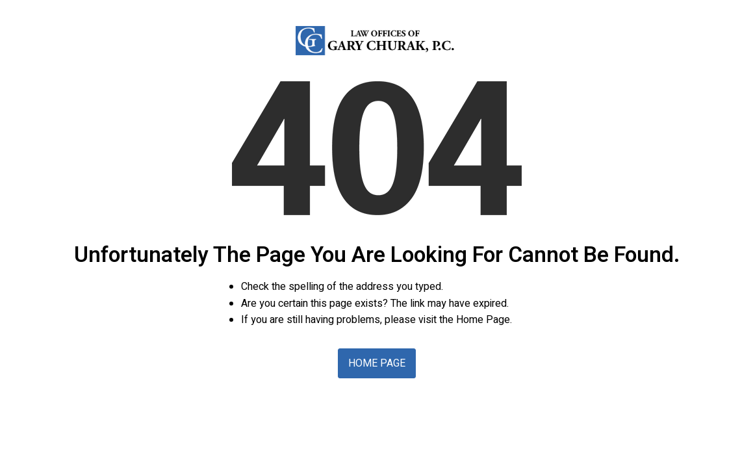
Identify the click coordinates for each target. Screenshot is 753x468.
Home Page (376, 363)
